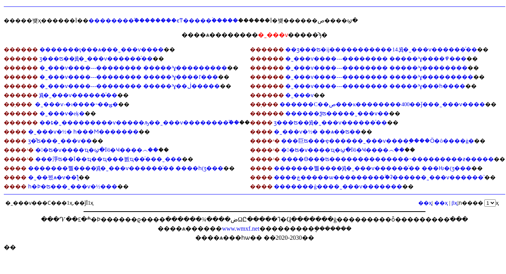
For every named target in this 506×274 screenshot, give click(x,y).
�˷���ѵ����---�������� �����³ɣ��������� (134, 68)
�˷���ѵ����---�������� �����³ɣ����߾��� (375, 59)
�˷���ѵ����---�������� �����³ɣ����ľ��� (129, 77)
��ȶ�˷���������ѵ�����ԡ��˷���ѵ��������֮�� (139, 122)
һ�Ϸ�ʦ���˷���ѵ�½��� (72, 186)
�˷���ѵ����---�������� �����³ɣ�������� (376, 68)
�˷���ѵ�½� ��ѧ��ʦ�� (317, 132)
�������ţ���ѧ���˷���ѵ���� (102, 49)
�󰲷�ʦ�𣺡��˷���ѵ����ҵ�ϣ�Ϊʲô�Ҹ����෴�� (97, 150)
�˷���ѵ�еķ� (62, 113)
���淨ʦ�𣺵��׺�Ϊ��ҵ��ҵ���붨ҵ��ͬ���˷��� (108, 159)
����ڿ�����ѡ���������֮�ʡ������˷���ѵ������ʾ (379, 177)
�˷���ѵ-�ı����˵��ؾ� (76, 104)
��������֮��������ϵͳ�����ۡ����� (163, 21)
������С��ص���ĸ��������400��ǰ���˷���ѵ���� (382, 104)
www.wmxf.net (240, 228)
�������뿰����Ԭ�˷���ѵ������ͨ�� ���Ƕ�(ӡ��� (372, 168)
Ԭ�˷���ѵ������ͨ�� (78, 95)
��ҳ (441, 203)
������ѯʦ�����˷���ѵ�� (337, 113)
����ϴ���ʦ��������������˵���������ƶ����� (387, 159)
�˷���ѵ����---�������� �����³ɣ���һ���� (375, 86)
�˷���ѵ (299, 95)
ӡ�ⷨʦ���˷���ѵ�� (60, 141)
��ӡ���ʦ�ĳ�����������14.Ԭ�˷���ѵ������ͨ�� (381, 49)
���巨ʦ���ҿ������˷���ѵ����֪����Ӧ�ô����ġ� (377, 141)
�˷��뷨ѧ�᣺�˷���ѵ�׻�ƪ (53, 177)
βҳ (454, 203)
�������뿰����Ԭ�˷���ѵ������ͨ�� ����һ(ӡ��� (126, 168)
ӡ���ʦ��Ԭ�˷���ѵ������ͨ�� (96, 59)
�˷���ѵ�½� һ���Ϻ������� (83, 132)
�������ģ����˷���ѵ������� (338, 186)
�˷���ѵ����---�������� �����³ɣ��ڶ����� (130, 86)
